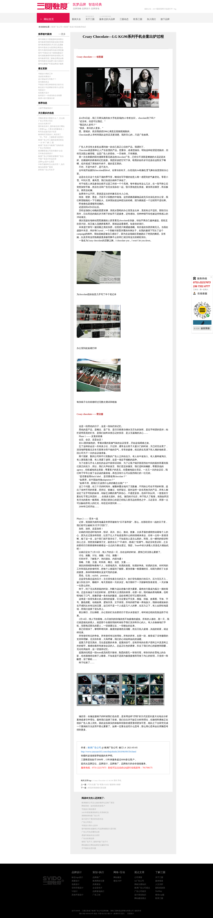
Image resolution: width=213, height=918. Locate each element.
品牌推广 (96, 877)
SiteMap (158, 891)
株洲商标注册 (98, 881)
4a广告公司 (139, 881)
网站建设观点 (140, 898)
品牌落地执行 (98, 891)
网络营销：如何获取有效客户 (93, 806)
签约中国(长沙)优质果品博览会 (50, 47)
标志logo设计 (77, 877)
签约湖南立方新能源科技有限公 (51, 39)
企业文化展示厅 (44, 124)
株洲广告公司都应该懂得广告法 (51, 156)
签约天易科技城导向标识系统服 (51, 50)
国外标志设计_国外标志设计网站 (51, 126)
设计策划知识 (140, 895)
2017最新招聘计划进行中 (163, 9)
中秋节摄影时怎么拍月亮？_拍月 (51, 164)
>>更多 (62, 34)
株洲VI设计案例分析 (46, 98)
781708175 (147, 767)
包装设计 (41, 90)
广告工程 (96, 895)
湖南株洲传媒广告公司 (91, 816)
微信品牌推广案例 (45, 167)
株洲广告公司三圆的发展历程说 (51, 140)
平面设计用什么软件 (90, 825)
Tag (175, 9)
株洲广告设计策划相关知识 (75, 27)
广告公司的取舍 (44, 148)
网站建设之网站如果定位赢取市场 (95, 845)
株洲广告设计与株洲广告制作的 (51, 145)
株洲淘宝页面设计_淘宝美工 (49, 134)
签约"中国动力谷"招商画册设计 (50, 53)
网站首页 (47, 19)
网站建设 (117, 877)
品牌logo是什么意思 (46, 162)
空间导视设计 (77, 888)
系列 (115, 780)
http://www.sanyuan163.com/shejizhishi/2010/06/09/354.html (108, 751)
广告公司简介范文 (45, 121)
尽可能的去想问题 (89, 848)
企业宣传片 (97, 888)
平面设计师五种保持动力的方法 (51, 85)
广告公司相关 (140, 891)
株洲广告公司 (56, 27)
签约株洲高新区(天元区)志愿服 (50, 45)
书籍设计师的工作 (45, 74)
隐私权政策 (160, 888)
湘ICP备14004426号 (86, 914)
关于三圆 (159, 877)
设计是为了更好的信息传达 (92, 819)
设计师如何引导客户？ (47, 79)
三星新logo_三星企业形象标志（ (51, 129)
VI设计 (75, 891)
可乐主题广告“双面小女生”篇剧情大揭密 (104, 784)
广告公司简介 (87, 822)
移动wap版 (159, 895)
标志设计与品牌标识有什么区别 (51, 87)
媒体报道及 (90, 18)
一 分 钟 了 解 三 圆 (46, 142)
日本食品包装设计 (45, 153)
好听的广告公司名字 (46, 170)
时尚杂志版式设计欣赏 (47, 132)
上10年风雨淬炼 (107, 18)
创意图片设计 (43, 93)
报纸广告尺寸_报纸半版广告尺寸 (95, 842)
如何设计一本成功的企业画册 (50, 95)
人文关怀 (159, 884)
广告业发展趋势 (88, 838)
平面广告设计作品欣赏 (47, 159)
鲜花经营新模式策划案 (97, 788)
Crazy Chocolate (99, 780)
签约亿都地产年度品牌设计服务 (51, 64)
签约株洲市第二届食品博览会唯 (51, 58)
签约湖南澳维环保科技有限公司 (51, 56)
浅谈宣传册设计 (44, 76)
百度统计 (130, 914)
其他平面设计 (77, 895)
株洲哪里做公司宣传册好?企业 (50, 151)
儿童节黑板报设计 (45, 108)
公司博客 (138, 877)
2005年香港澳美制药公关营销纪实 (95, 812)
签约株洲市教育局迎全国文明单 (51, 42)
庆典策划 (96, 884)
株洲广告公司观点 (142, 888)
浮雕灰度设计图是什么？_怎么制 (51, 118)
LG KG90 (109, 780)
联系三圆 (159, 898)
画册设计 (75, 881)
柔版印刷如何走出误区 (91, 835)
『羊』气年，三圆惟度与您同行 (51, 137)
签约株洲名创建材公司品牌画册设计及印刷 (99, 829)
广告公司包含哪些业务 (91, 832)
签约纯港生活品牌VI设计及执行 (51, 61)
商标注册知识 (140, 884)
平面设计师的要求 (89, 809)
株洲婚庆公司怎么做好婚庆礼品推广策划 (98, 803)
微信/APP (117, 881)
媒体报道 (159, 881)
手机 (119, 780)
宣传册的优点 (43, 82)
